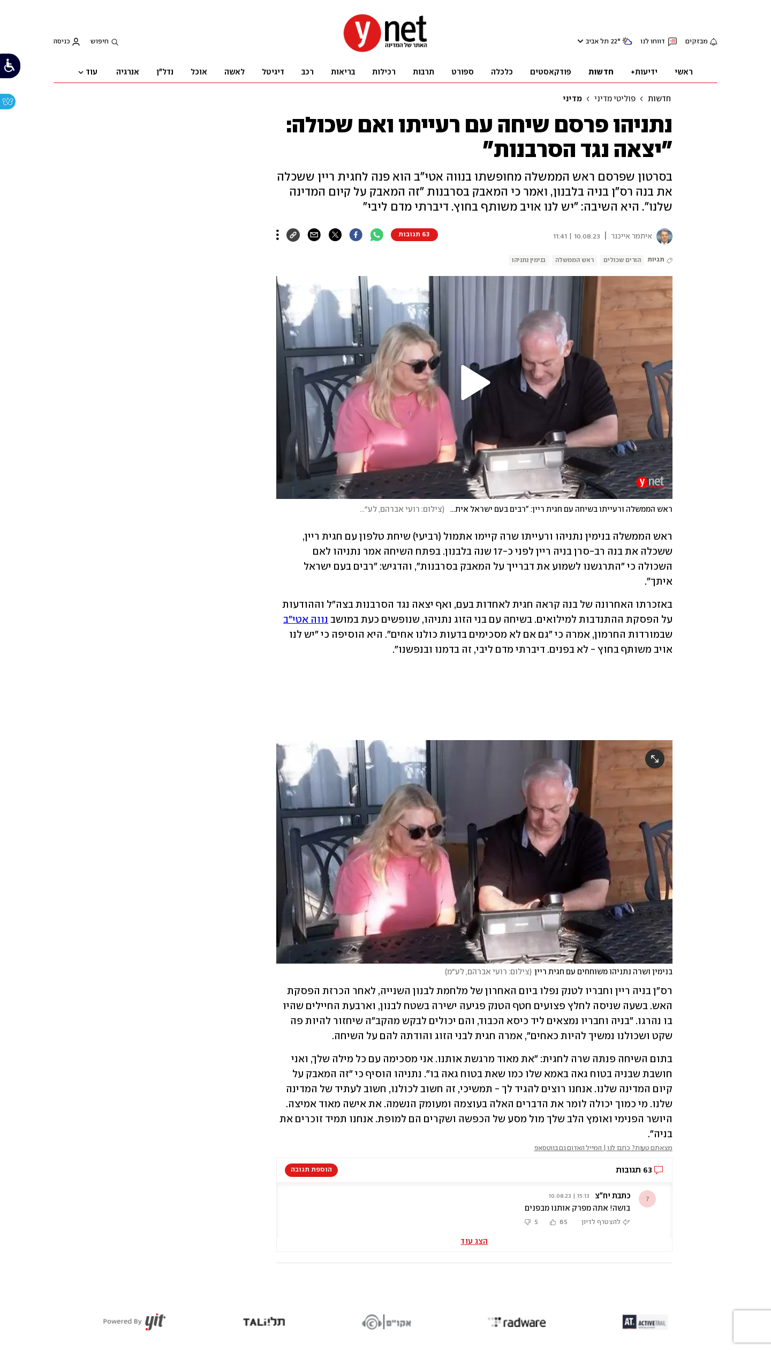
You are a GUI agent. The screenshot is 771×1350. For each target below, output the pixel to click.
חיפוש (99, 41)
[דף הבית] (385, 51)
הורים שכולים (622, 260)
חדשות (659, 99)
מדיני (572, 99)
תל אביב (597, 41)
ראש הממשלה (574, 260)
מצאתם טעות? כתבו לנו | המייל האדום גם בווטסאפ (603, 1148)
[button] (474, 382)
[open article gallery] (474, 851)
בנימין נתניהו (529, 260)
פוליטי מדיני (615, 99)
